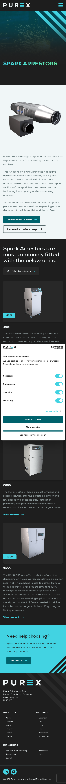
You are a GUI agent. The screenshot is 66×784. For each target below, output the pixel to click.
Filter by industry (21, 271)
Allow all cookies (33, 419)
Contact (9, 722)
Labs (41, 754)
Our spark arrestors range (24, 229)
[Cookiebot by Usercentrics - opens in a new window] (51, 347)
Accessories (44, 736)
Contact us (19, 660)
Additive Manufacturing (17, 751)
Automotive (11, 754)
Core (41, 725)
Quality (9, 736)
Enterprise (43, 733)
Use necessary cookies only (33, 435)
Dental (9, 758)
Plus (41, 729)
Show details (51, 411)
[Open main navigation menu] (60, 5)
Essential (43, 718)
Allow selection (33, 427)
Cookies (9, 733)
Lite (40, 722)
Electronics (43, 751)
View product (13, 514)
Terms (8, 725)
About (8, 718)
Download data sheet (21, 219)
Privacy (9, 729)
